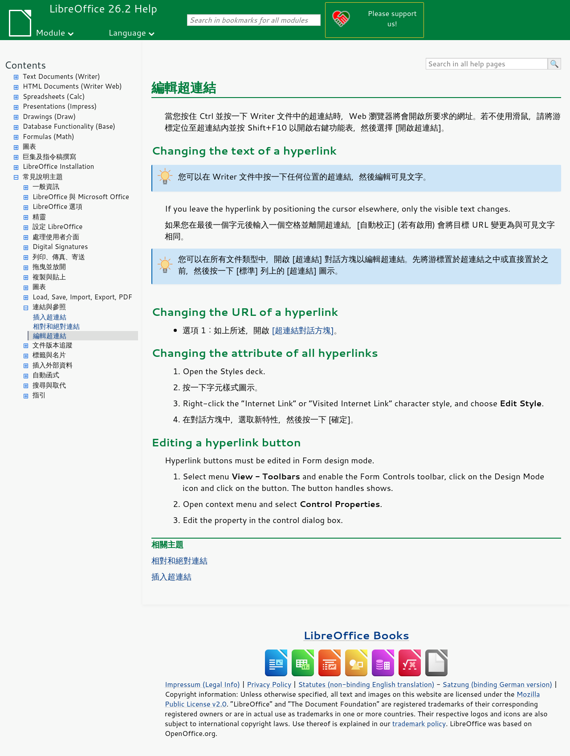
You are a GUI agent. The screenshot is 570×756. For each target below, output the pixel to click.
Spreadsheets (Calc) (54, 96)
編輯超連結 (49, 335)
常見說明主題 (43, 176)
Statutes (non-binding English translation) (366, 684)
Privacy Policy (269, 684)
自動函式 (46, 375)
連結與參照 (49, 306)
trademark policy (419, 723)
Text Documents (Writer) (61, 76)
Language (127, 32)
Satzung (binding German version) (498, 684)
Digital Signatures (60, 246)
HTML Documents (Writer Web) (72, 86)
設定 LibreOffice (57, 226)
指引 (39, 395)
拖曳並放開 (49, 266)
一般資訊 (46, 186)
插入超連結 (49, 317)
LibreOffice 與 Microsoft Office (81, 196)
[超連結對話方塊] (303, 330)
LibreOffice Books (356, 635)
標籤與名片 (49, 355)
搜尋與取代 (49, 385)
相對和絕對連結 (56, 326)
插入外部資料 (53, 365)
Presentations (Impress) (60, 106)
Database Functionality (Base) (69, 126)
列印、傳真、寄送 (59, 257)
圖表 (29, 146)
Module (50, 32)
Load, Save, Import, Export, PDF (82, 297)
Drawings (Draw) (49, 116)
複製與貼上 (49, 277)
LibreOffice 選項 (57, 206)
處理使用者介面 (56, 236)
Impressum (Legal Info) (202, 684)
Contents (25, 65)
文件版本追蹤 (53, 345)
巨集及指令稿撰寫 (49, 156)
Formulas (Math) (48, 136)
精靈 (39, 216)
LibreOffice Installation (58, 166)
